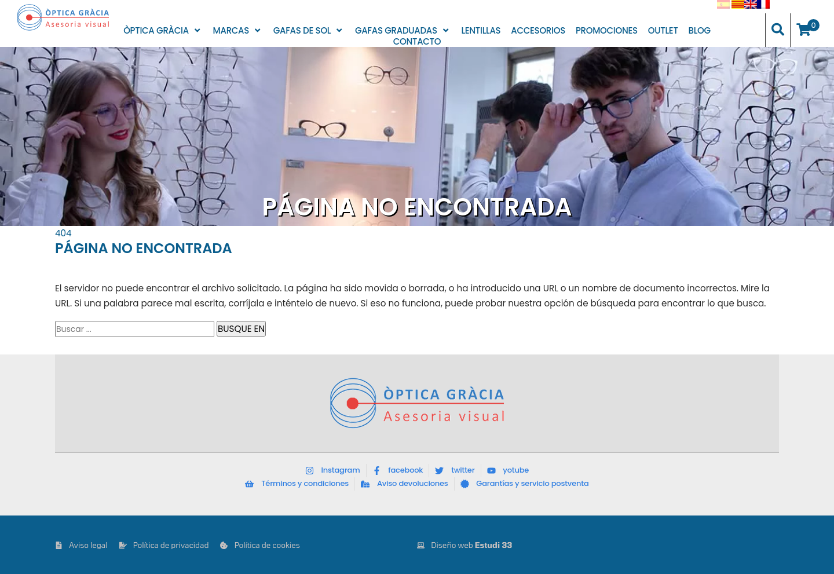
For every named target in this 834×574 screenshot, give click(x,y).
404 (63, 233)
